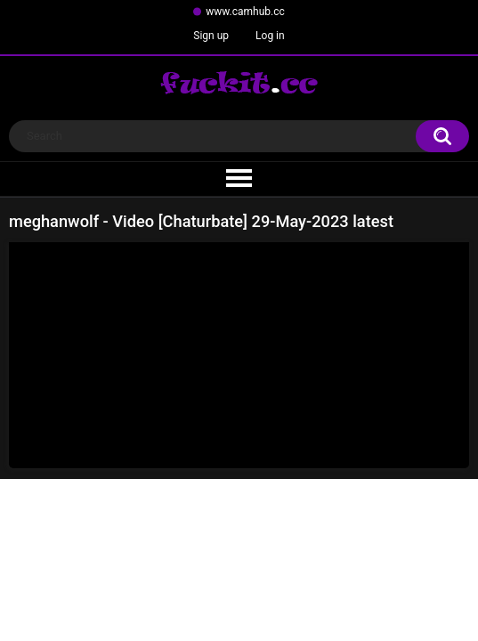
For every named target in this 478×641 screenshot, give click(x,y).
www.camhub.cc (245, 11)
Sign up (211, 35)
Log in (270, 35)
